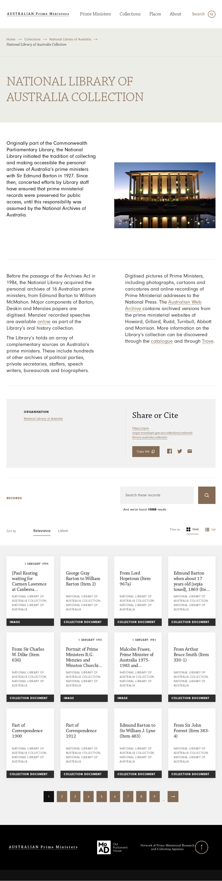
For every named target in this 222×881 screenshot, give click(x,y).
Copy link (143, 451)
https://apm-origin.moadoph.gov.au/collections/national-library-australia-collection (162, 432)
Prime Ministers (95, 14)
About (175, 14)
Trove (208, 341)
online (44, 321)
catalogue (162, 341)
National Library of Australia (70, 39)
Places (155, 14)
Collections (130, 14)
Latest (63, 531)
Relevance (42, 531)
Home (11, 39)
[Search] (203, 14)
